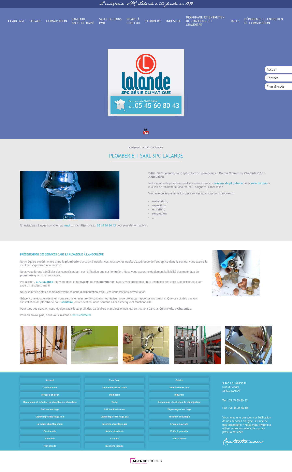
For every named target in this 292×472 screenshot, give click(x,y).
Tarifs (234, 21)
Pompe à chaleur (133, 21)
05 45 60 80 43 (157, 105)
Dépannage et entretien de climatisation (263, 21)
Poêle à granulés (179, 431)
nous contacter (81, 315)
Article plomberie (114, 431)
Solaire (35, 21)
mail (67, 225)
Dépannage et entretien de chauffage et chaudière (205, 21)
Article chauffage (50, 409)
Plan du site (50, 445)
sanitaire (67, 302)
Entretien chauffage (179, 416)
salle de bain (258, 183)
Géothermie (50, 431)
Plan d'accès (275, 86)
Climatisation (56, 21)
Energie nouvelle (179, 424)
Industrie (173, 21)
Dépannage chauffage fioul (49, 416)
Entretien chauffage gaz (114, 424)
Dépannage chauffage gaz (115, 416)
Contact (272, 78)
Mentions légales (114, 445)
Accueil (272, 69)
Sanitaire (50, 438)
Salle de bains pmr (110, 21)
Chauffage (16, 21)
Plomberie (153, 21)
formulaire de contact (252, 428)
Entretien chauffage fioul (50, 424)
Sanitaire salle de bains (83, 21)
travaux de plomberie (228, 183)
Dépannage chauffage (179, 409)
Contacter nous (242, 442)
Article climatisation (114, 409)
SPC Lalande (44, 281)
